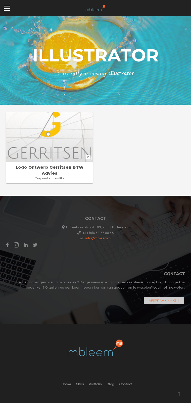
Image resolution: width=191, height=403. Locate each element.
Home (66, 384)
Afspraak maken (164, 300)
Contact (125, 384)
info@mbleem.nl (98, 238)
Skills (80, 384)
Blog (110, 384)
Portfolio (95, 384)
